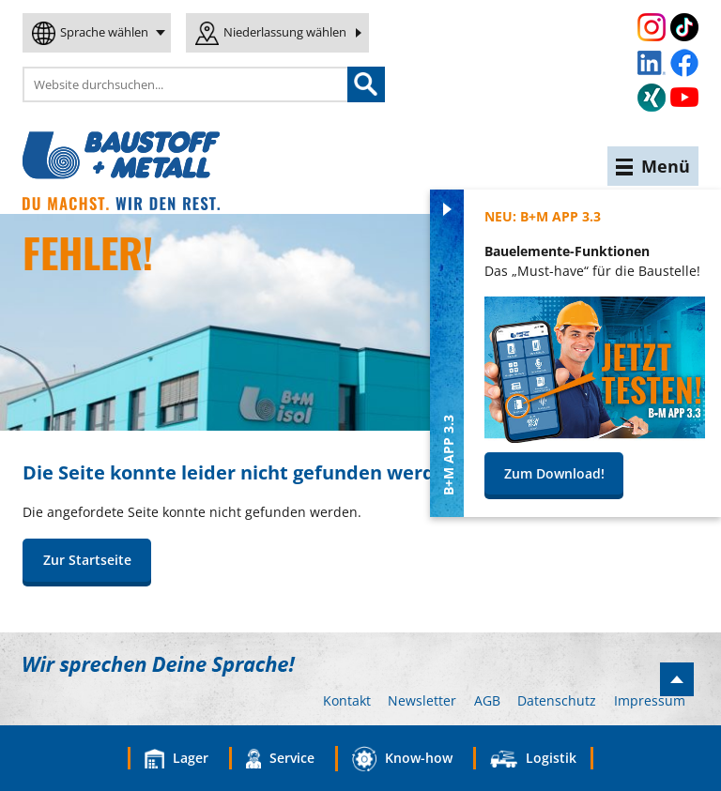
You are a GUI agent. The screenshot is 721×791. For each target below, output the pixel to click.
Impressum (649, 700)
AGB (487, 700)
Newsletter (422, 700)
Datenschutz (556, 700)
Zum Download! (554, 473)
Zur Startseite (87, 560)
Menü (653, 166)
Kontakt (347, 700)
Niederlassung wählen (284, 31)
